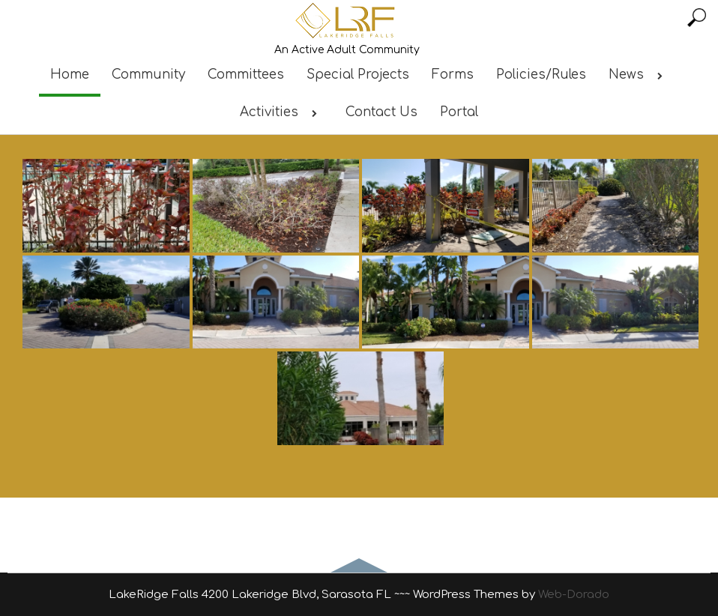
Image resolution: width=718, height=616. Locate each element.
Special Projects (358, 74)
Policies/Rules (541, 74)
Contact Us (381, 112)
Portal (459, 112)
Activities (281, 112)
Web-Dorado (573, 594)
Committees (246, 74)
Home (69, 74)
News (639, 74)
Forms (453, 74)
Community (148, 74)
